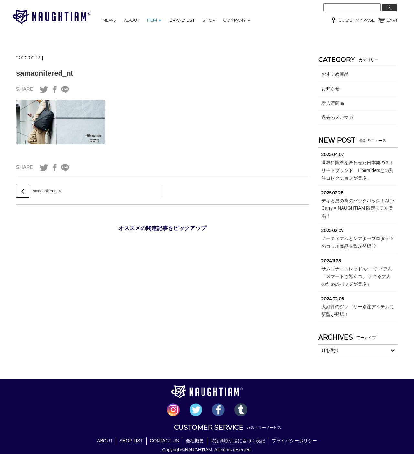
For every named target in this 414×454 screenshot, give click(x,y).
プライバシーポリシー (294, 440)
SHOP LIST (131, 440)
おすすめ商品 (335, 74)
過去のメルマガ (337, 117)
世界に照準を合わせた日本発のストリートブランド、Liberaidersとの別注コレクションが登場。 (357, 170)
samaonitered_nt (44, 73)
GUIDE (345, 20)
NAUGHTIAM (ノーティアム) (51, 17)
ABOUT (131, 20)
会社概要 (195, 440)
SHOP (208, 20)
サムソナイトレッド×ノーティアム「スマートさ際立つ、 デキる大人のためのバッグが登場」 (356, 276)
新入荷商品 (332, 103)
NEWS (109, 20)
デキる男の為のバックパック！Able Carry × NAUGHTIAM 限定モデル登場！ (357, 208)
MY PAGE (364, 20)
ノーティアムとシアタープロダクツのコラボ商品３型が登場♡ (357, 242)
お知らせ (330, 88)
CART (392, 20)
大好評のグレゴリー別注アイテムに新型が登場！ (357, 310)
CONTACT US (164, 440)
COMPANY (237, 20)
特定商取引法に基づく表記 (238, 440)
